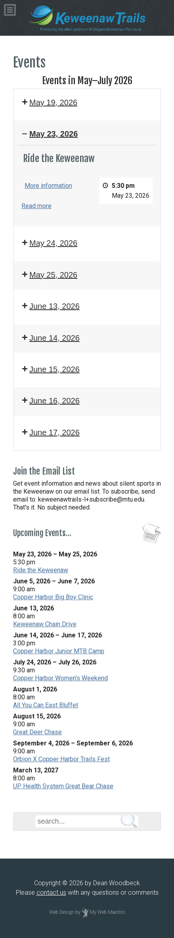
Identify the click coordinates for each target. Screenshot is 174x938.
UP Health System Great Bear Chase (63, 786)
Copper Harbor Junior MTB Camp (58, 651)
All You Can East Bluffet (45, 705)
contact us (51, 892)
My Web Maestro (107, 912)
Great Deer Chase (37, 732)
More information (48, 185)
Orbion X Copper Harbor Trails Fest (61, 759)
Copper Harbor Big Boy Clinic (53, 597)
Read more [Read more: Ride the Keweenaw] (36, 206)
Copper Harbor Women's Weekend (60, 678)
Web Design (61, 912)
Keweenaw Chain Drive (44, 624)
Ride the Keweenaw (40, 570)
